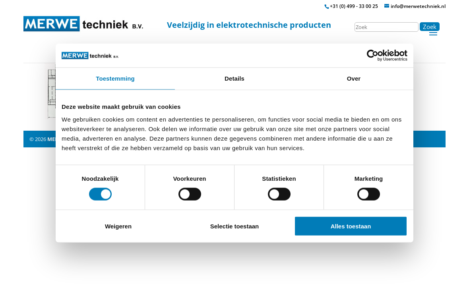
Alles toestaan (351, 225)
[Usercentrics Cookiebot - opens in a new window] (372, 56)
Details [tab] (234, 78)
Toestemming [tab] (115, 78)
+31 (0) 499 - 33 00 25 (354, 6)
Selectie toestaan (234, 225)
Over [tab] (354, 78)
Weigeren (118, 225)
